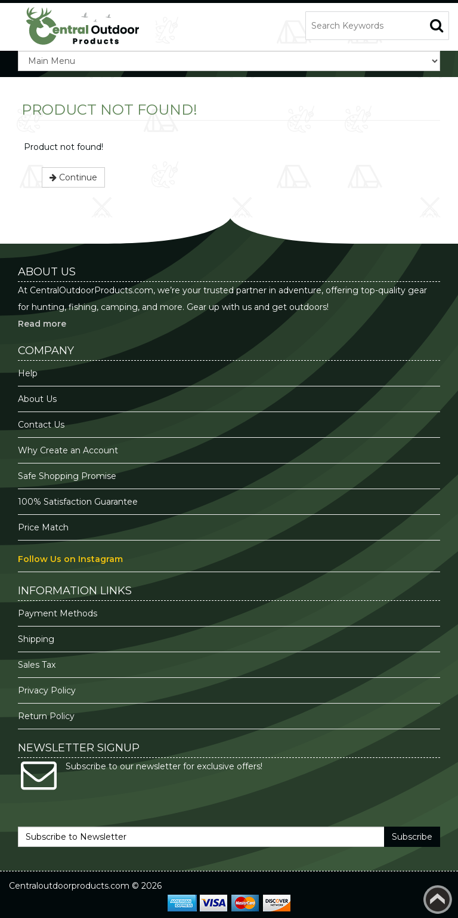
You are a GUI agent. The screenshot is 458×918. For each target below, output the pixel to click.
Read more (42, 323)
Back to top (437, 899)
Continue (73, 177)
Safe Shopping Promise (67, 476)
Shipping (36, 639)
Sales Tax (36, 664)
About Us (37, 399)
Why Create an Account (68, 450)
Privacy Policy (48, 690)
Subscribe (412, 836)
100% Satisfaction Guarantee (79, 501)
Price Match (43, 527)
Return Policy (46, 716)
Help (28, 373)
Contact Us (41, 424)
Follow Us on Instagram (70, 559)
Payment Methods (57, 613)
